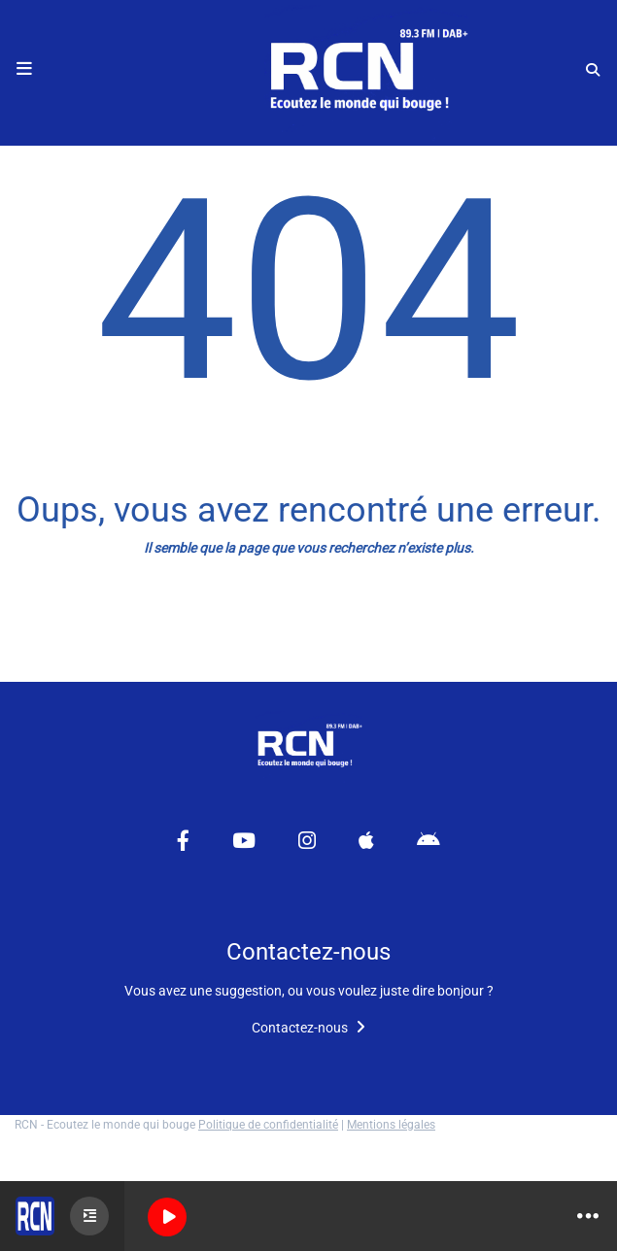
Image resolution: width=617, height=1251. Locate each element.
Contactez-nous (308, 1027)
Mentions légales (391, 1125)
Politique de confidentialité (268, 1125)
